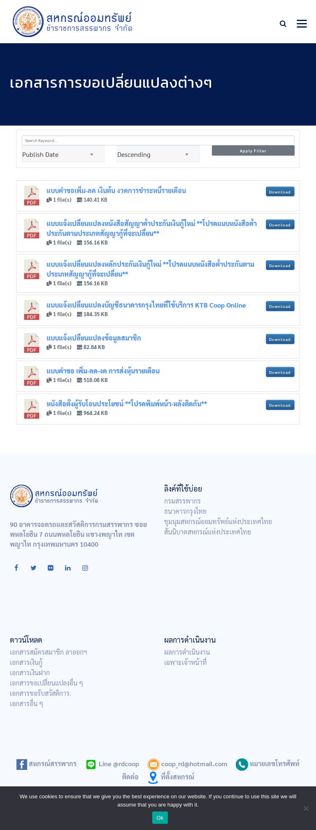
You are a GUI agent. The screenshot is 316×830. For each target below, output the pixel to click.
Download (280, 191)
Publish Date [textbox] (40, 154)
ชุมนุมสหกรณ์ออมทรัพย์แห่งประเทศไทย (218, 521)
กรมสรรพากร (182, 501)
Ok (159, 818)
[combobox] (63, 153)
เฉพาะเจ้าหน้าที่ (185, 662)
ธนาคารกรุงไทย (185, 511)
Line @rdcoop (112, 763)
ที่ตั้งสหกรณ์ (170, 776)
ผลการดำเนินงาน (187, 652)
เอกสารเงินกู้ (26, 662)
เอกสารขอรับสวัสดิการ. (40, 693)
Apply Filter (253, 150)
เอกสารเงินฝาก (30, 672)
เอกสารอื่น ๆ (26, 703)
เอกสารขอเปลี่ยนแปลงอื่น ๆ (46, 682)
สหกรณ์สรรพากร (46, 763)
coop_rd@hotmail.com (187, 763)
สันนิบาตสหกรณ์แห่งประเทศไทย (207, 531)
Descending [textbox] (134, 154)
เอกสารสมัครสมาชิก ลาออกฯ (48, 652)
